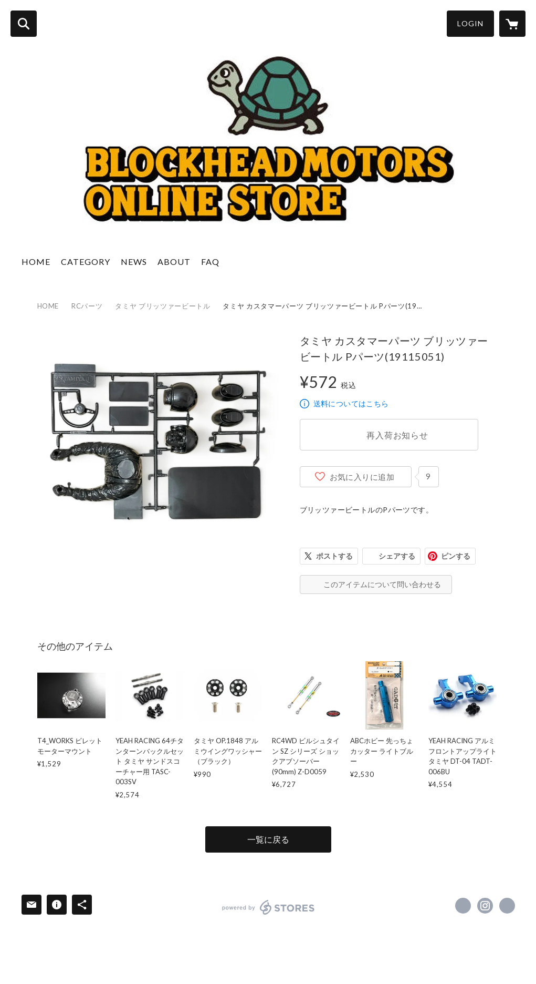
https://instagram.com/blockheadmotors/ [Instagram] (485, 906)
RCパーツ (86, 306)
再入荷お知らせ (397, 435)
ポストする (334, 555)
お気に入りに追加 (362, 476)
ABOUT (174, 261)
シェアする (397, 555)
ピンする (455, 555)
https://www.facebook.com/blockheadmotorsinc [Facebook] (463, 906)
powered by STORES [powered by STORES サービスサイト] (268, 907)
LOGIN (470, 23)
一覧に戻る (268, 839)
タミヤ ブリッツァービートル (162, 306)
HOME (36, 261)
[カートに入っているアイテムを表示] (512, 24)
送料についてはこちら (351, 403)
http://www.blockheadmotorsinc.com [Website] (507, 906)
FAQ (210, 261)
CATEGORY (85, 261)
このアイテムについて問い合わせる (382, 584)
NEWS (134, 261)
